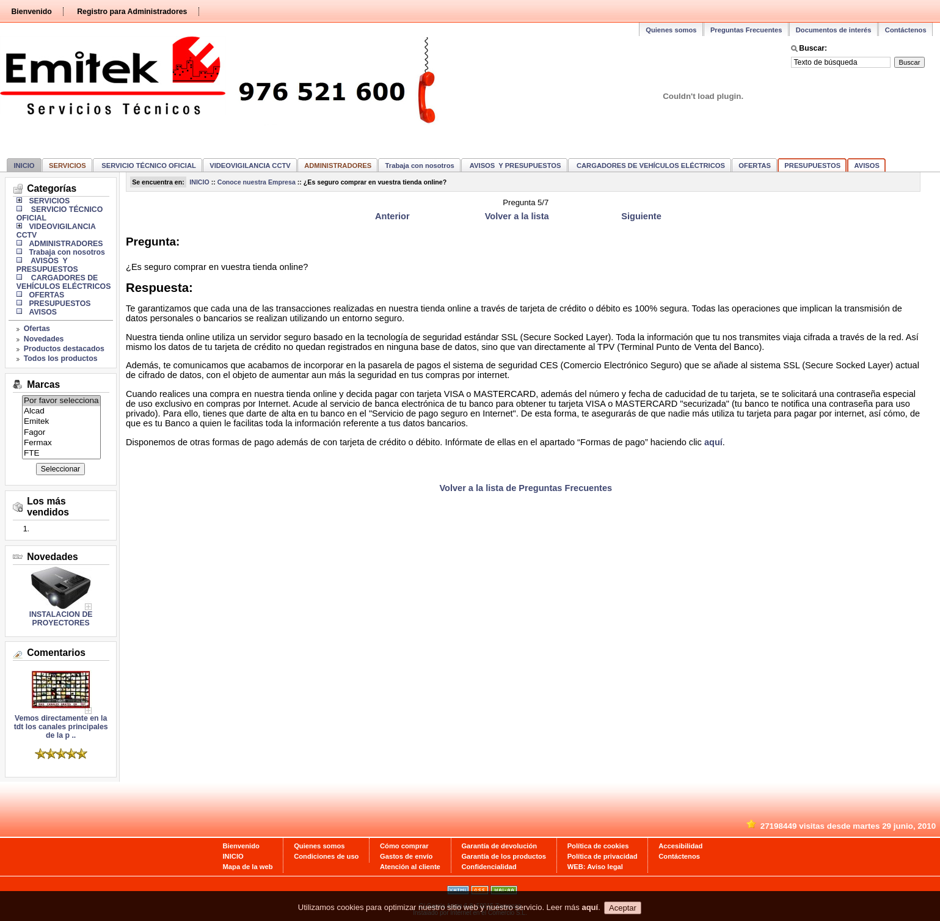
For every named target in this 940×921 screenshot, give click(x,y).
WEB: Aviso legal (595, 866)
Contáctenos (906, 30)
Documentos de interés (834, 30)
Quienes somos (671, 30)
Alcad (61, 411)
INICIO (23, 165)
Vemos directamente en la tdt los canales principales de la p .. (61, 723)
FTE (61, 453)
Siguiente (641, 216)
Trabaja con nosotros (419, 165)
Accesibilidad (680, 846)
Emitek (61, 422)
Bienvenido (31, 11)
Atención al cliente (410, 866)
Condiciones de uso (326, 856)
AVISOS (867, 165)
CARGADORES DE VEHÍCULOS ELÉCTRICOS (650, 165)
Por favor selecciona (61, 401)
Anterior (392, 216)
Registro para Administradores (132, 11)
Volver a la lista (517, 216)
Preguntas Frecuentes (746, 30)
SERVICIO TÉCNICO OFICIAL (148, 165)
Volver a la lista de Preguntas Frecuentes (525, 488)
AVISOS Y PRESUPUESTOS (514, 165)
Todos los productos (61, 358)
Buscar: (813, 48)
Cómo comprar (404, 846)
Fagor (61, 433)
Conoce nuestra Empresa (256, 182)
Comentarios (56, 652)
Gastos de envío (406, 856)
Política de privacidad (602, 856)
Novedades (44, 339)
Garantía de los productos (503, 856)
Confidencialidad (488, 866)
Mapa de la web (248, 866)
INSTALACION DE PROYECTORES (61, 618)
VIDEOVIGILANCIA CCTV (250, 165)
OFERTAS (754, 165)
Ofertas (37, 328)
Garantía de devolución (499, 846)
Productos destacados (64, 348)
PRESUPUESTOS (812, 165)
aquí (713, 442)
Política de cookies (598, 846)
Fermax (61, 443)
